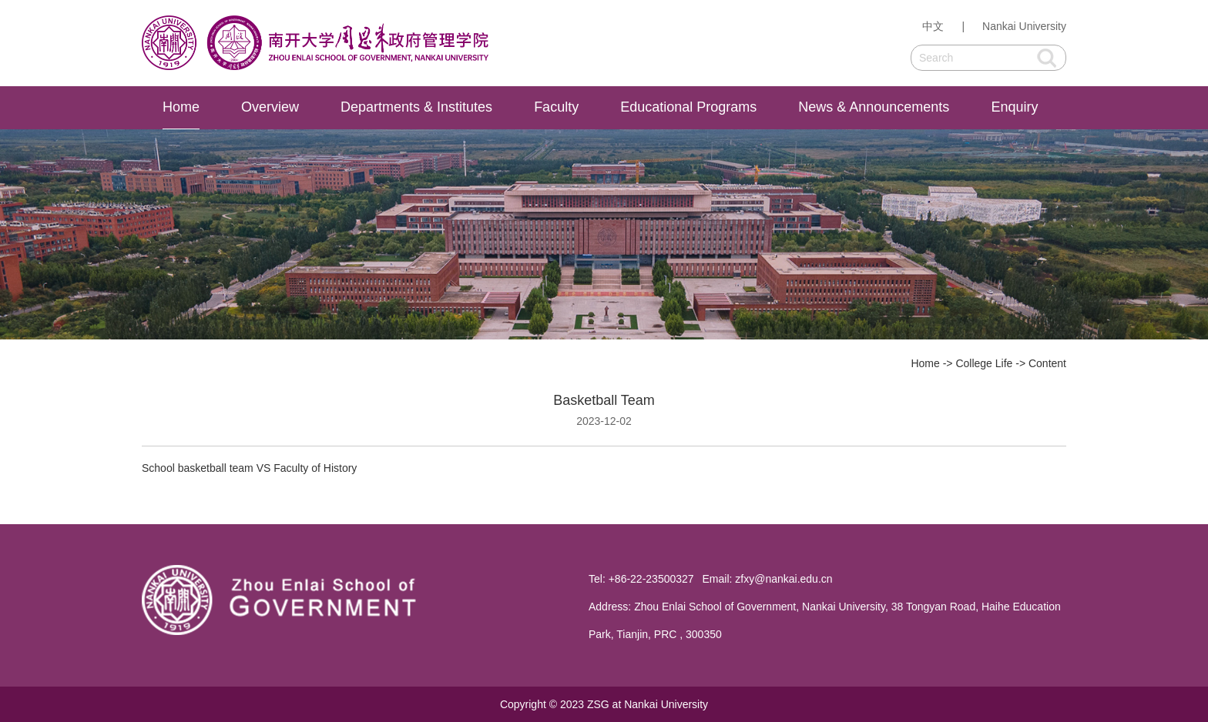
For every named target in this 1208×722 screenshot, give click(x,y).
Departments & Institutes (416, 107)
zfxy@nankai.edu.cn (783, 579)
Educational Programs (688, 107)
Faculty (556, 107)
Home (181, 107)
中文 (933, 26)
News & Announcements (873, 107)
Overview (270, 107)
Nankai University (1024, 26)
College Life (983, 363)
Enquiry (1014, 107)
